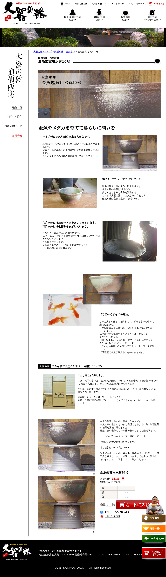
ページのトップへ (154, 538)
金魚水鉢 (70, 51)
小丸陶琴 (154, 510)
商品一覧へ (154, 528)
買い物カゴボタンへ (154, 553)
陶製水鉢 (58, 51)
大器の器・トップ (42, 51)
